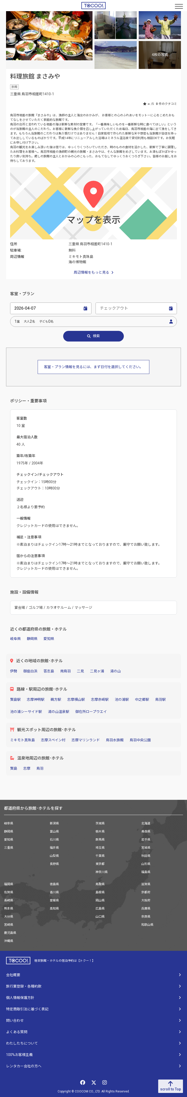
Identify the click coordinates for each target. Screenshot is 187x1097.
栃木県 (100, 831)
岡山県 (100, 900)
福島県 (145, 872)
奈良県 (145, 916)
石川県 (54, 839)
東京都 (100, 864)
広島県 (100, 908)
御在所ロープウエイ (91, 712)
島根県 (100, 892)
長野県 (54, 864)
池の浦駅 (122, 699)
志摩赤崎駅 (100, 699)
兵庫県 (145, 908)
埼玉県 (100, 847)
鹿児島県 (10, 933)
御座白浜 (30, 671)
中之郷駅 (142, 699)
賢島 (13, 768)
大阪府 (145, 900)
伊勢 (13, 671)
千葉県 (100, 856)
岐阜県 (15, 639)
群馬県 (100, 839)
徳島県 (54, 884)
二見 (80, 671)
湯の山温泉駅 (58, 712)
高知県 (54, 908)
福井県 (54, 847)
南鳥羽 (65, 671)
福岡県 (8, 884)
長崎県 (8, 900)
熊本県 (8, 908)
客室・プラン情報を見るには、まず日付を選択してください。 (93, 367)
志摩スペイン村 (53, 740)
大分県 (8, 916)
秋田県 (145, 856)
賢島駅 (15, 699)
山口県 (100, 916)
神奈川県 (102, 872)
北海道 (145, 823)
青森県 (145, 831)
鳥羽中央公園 (140, 740)
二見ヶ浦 (97, 671)
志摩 (26, 768)
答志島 (48, 671)
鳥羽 (39, 768)
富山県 (54, 831)
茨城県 (100, 823)
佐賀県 (8, 892)
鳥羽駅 (160, 699)
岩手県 (145, 839)
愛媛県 (54, 900)
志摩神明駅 (35, 699)
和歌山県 (147, 924)
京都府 (145, 892)
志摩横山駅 (76, 699)
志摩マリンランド (86, 740)
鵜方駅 (56, 699)
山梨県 (54, 856)
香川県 (54, 892)
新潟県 (54, 823)
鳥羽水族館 (115, 740)
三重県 (8, 847)
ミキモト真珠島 (22, 740)
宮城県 (145, 847)
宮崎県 (8, 924)
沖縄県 (8, 941)
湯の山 (115, 671)
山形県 (145, 864)
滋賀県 (145, 884)
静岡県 (32, 639)
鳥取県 (100, 884)
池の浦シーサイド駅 (26, 712)
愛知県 (48, 639)
